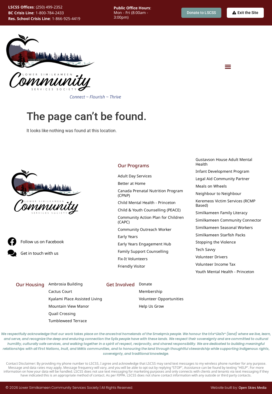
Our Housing (30, 284)
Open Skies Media (253, 387)
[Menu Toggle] (228, 66)
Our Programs (133, 165)
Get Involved (120, 284)
